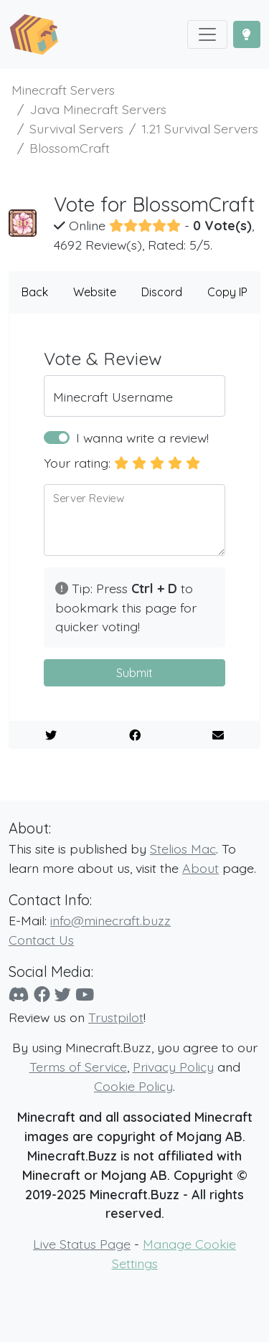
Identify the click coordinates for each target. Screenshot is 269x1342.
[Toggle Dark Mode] (246, 34)
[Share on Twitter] (51, 735)
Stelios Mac (183, 848)
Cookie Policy (133, 1086)
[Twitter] (63, 994)
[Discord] (19, 994)
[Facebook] (42, 994)
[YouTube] (84, 994)
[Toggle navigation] (207, 34)
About (200, 868)
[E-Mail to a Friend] (218, 735)
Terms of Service (78, 1066)
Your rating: (77, 463)
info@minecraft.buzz (110, 920)
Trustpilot (115, 1017)
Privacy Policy (173, 1066)
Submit (134, 673)
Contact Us (41, 940)
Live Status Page (82, 1244)
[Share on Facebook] (135, 735)
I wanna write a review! (142, 437)
